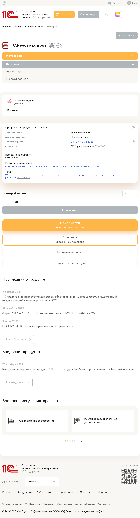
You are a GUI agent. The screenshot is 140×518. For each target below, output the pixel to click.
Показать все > (23, 178)
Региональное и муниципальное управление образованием (31, 166)
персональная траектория (70, 175)
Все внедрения (15, 382)
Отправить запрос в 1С (70, 252)
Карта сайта (104, 504)
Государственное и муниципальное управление (79, 166)
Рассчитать (70, 210)
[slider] (16, 202)
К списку (128, 35)
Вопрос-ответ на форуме (70, 263)
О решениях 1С (19, 504)
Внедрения (25, 492)
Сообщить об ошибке (84, 504)
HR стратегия (11, 175)
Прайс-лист (35, 504)
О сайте (6, 504)
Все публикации (16, 339)
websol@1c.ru (98, 511)
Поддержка (48, 504)
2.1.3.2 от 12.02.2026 (82, 142)
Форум (102, 492)
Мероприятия (66, 492)
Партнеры (86, 492)
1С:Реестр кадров (35, 26)
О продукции (88, 14)
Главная (6, 26)
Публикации (44, 492)
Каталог (18, 26)
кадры (20, 175)
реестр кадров (89, 175)
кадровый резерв (50, 175)
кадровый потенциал (33, 175)
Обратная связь (64, 504)
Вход (135, 3)
